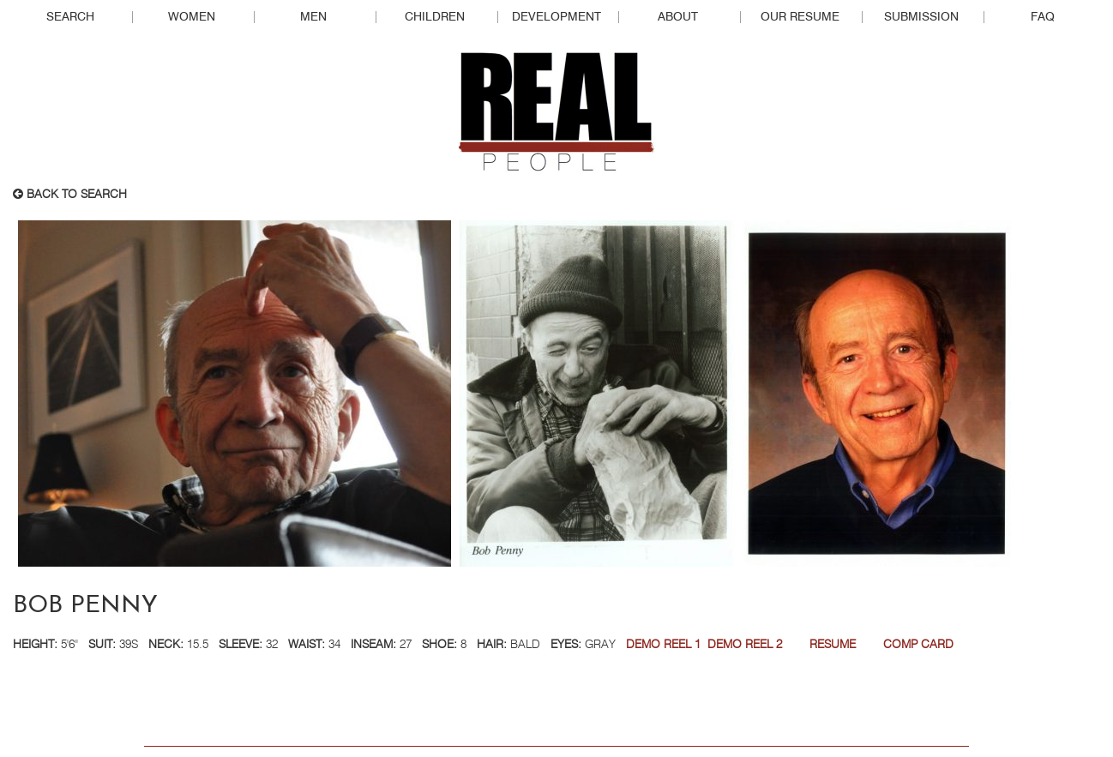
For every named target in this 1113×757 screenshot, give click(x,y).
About (678, 17)
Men (313, 17)
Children (435, 17)
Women (191, 17)
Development (556, 17)
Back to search (70, 195)
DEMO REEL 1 (663, 645)
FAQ (1043, 17)
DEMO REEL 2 (744, 645)
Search (70, 17)
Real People (556, 112)
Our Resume (800, 17)
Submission (921, 17)
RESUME (832, 645)
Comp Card (918, 645)
